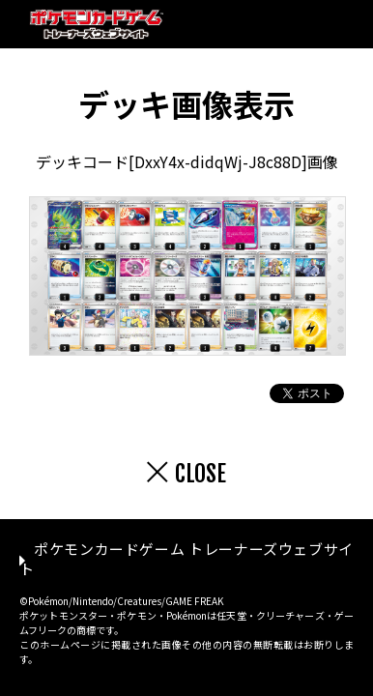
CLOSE (200, 473)
